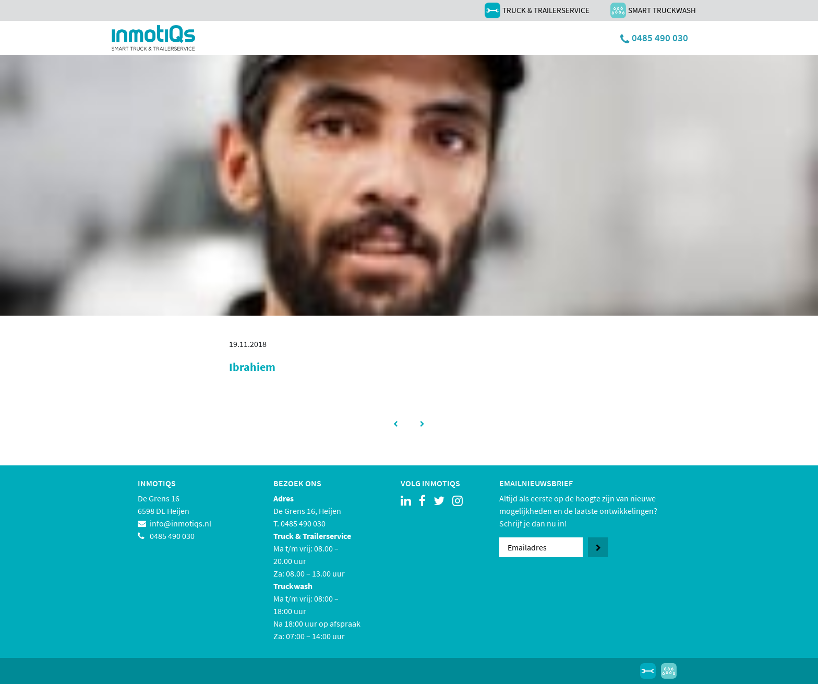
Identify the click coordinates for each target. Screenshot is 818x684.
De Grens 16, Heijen (307, 511)
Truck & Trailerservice (537, 10)
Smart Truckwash (653, 10)
